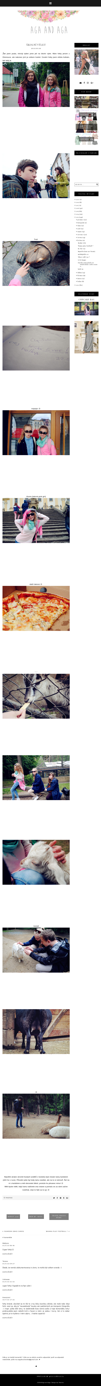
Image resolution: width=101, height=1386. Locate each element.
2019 (78, 202)
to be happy (82, 260)
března (80, 275)
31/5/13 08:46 (8, 1245)
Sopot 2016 (13, 1217)
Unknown (6, 1279)
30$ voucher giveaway (86, 127)
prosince (80, 220)
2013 (77, 217)
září (79, 229)
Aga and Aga (46, 1382)
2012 (77, 285)
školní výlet (82, 243)
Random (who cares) (14, 1231)
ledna (79, 281)
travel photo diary (59, 1217)
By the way (82, 249)
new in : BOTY (36, 1217)
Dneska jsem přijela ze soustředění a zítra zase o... (87, 264)
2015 (77, 211)
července (80, 235)
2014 (78, 214)
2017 (77, 205)
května (80, 240)
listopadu (81, 223)
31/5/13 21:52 (8, 1281)
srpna (79, 231)
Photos (9, 1198)
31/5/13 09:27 (8, 1263)
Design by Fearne (57, 1382)
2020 (78, 199)
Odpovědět (7, 1254)
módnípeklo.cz (83, 254)
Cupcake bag (86, 299)
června (80, 237)
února (79, 278)
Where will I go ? (84, 257)
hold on (80, 269)
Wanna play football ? (57, 1231)
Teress (5, 1261)
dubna (79, 273)
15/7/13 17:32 (8, 1299)
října (79, 226)
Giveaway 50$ (86, 115)
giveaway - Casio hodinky (86, 102)
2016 (78, 208)
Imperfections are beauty (86, 251)
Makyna (5, 1243)
